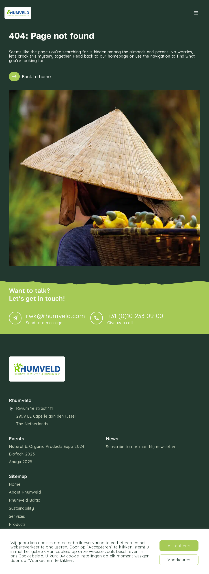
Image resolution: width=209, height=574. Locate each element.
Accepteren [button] (179, 545)
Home (14, 484)
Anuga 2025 (20, 461)
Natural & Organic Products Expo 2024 (46, 446)
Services (17, 516)
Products (17, 524)
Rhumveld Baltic (24, 500)
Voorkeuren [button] (179, 559)
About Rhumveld (25, 492)
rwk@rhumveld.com (55, 318)
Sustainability (21, 508)
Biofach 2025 (22, 454)
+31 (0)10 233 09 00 (135, 318)
